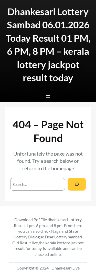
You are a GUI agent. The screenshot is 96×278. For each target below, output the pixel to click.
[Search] (77, 184)
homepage (62, 168)
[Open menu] (48, 96)
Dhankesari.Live (65, 267)
